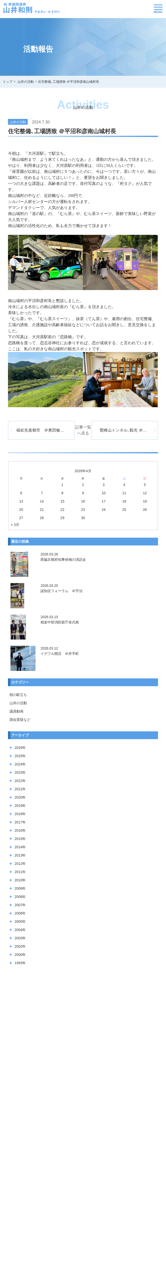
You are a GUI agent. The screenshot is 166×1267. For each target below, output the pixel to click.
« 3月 (15, 525)
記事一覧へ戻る (83, 430)
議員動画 (16, 711)
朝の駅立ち (18, 695)
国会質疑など (19, 720)
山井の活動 (18, 703)
